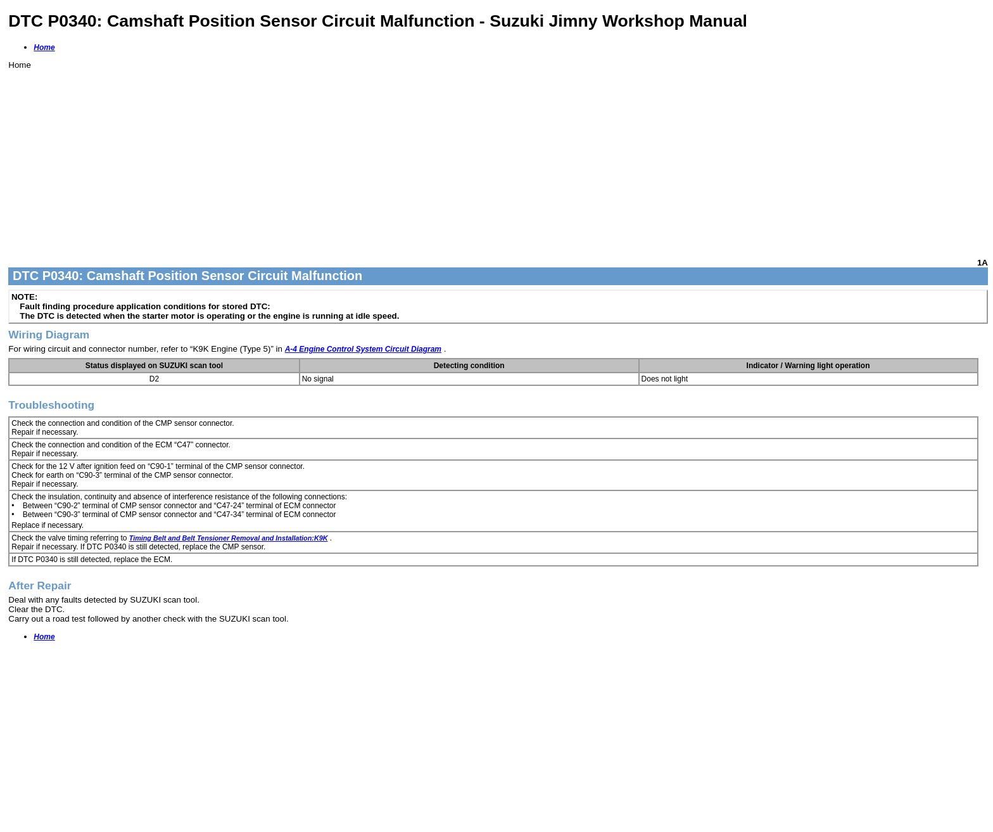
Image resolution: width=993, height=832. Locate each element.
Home (44, 47)
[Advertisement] (388, 158)
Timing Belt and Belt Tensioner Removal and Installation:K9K (228, 538)
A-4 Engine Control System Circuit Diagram (363, 349)
